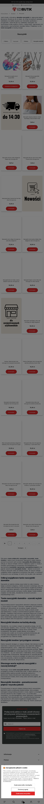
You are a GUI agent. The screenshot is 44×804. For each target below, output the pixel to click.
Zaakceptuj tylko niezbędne (23, 785)
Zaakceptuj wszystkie (23, 793)
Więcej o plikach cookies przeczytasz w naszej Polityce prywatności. (21, 779)
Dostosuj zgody (23, 789)
